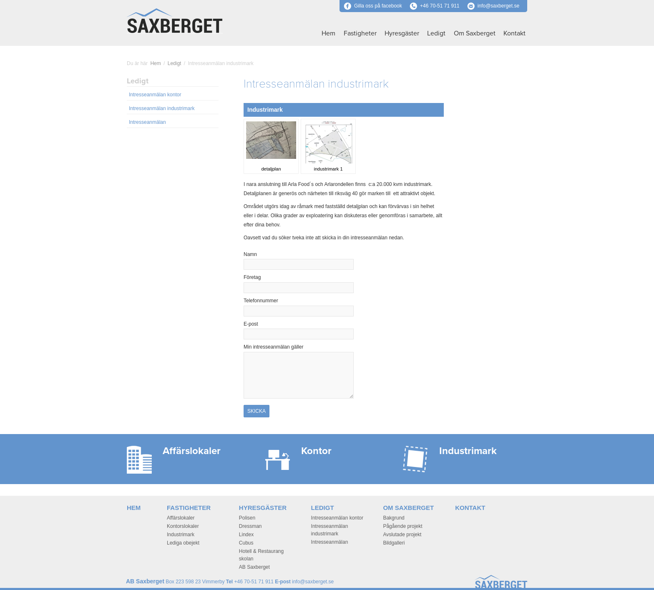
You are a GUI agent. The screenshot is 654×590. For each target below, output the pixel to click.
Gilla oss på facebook (373, 6)
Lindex (246, 534)
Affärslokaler (180, 518)
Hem (328, 33)
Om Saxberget (475, 33)
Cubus (246, 543)
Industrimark (180, 534)
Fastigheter (360, 33)
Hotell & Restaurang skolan (261, 555)
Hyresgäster (402, 33)
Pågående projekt (402, 526)
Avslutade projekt (402, 534)
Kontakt (514, 33)
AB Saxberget (254, 567)
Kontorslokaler (183, 526)
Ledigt (436, 33)
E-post (265, 324)
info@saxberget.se (498, 6)
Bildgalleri (394, 543)
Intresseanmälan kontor (155, 95)
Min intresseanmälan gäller (273, 347)
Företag (252, 277)
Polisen (247, 518)
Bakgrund (393, 518)
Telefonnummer (261, 301)
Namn (265, 254)
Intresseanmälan (147, 122)
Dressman (250, 526)
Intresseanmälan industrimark (161, 108)
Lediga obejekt (183, 543)
